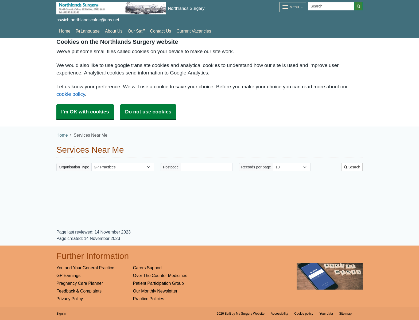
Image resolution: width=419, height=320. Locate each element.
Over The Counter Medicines (160, 275)
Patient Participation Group (158, 283)
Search (352, 167)
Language (88, 31)
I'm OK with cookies (85, 111)
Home (62, 135)
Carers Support (147, 268)
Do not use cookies (148, 111)
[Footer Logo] (330, 276)
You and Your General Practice (85, 268)
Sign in (61, 313)
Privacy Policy (69, 299)
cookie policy (70, 94)
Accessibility (279, 313)
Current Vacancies (193, 31)
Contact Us (160, 31)
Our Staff (136, 31)
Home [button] (65, 31)
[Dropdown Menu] (293, 7)
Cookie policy (303, 313)
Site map (345, 313)
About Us (113, 31)
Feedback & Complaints (79, 291)
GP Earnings (68, 275)
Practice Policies (148, 299)
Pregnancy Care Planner (79, 283)
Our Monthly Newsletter (155, 291)
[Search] (331, 6)
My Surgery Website (250, 313)
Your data (326, 313)
